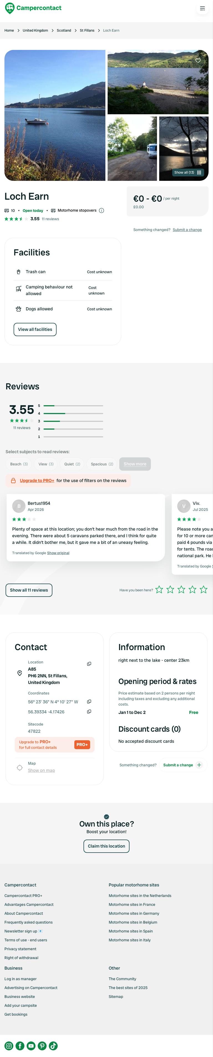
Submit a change (187, 229)
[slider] (181, 589)
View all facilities (35, 329)
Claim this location (106, 846)
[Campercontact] (33, 8)
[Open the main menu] (202, 8)
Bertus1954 (39, 503)
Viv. (196, 503)
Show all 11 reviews (29, 590)
